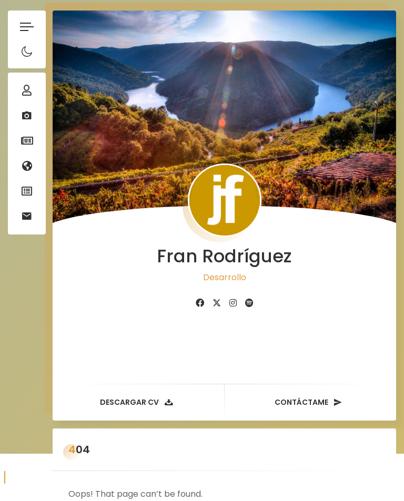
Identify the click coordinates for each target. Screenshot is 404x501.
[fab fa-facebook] (200, 287)
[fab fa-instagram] (233, 287)
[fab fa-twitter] (217, 287)
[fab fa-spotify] (249, 287)
